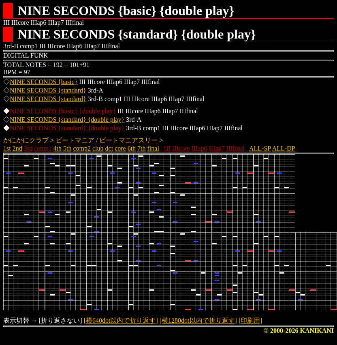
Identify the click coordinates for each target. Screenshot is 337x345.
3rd (28, 148)
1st (7, 148)
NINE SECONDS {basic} (43, 81)
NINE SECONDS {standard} (48, 90)
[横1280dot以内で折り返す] (198, 320)
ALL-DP (283, 148)
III (167, 148)
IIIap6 (199, 148)
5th (67, 148)
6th (132, 148)
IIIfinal (235, 148)
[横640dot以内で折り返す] (121, 320)
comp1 (43, 148)
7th (141, 148)
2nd (17, 148)
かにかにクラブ (26, 140)
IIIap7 (216, 148)
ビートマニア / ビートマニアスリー (106, 140)
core (120, 148)
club (98, 148)
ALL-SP (260, 148)
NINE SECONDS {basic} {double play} (63, 111)
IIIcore (181, 148)
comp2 (82, 148)
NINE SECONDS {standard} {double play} (67, 119)
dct (109, 148)
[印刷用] (250, 320)
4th (57, 148)
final (153, 148)
